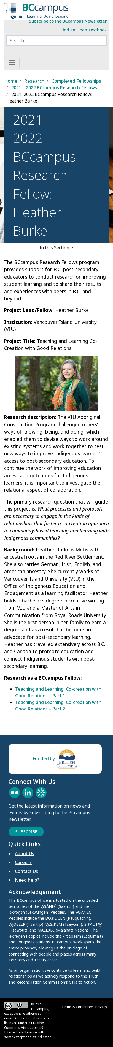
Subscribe (26, 831)
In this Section (54, 248)
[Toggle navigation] (12, 62)
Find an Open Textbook (84, 30)
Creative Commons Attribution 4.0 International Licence (24, 1028)
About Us (24, 853)
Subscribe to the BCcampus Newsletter (68, 21)
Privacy (102, 1006)
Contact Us (26, 871)
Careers (23, 862)
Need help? (27, 880)
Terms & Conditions (78, 1006)
